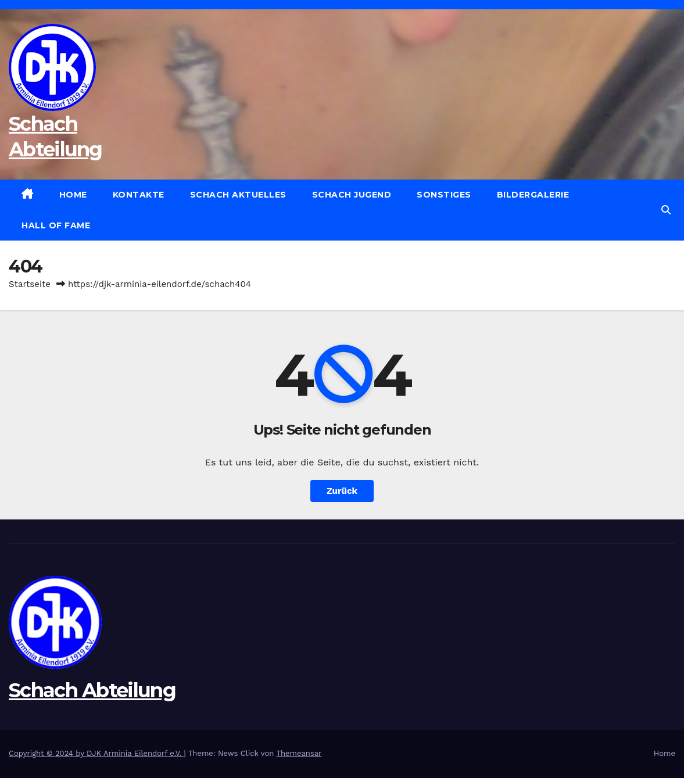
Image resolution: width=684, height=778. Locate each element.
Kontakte (138, 194)
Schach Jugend (352, 194)
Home (73, 194)
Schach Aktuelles (238, 194)
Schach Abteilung (92, 690)
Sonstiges (444, 194)
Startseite (30, 284)
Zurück (342, 491)
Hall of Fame (56, 225)
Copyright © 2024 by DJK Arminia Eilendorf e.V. (96, 753)
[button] (666, 210)
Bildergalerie (533, 194)
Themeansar (298, 753)
